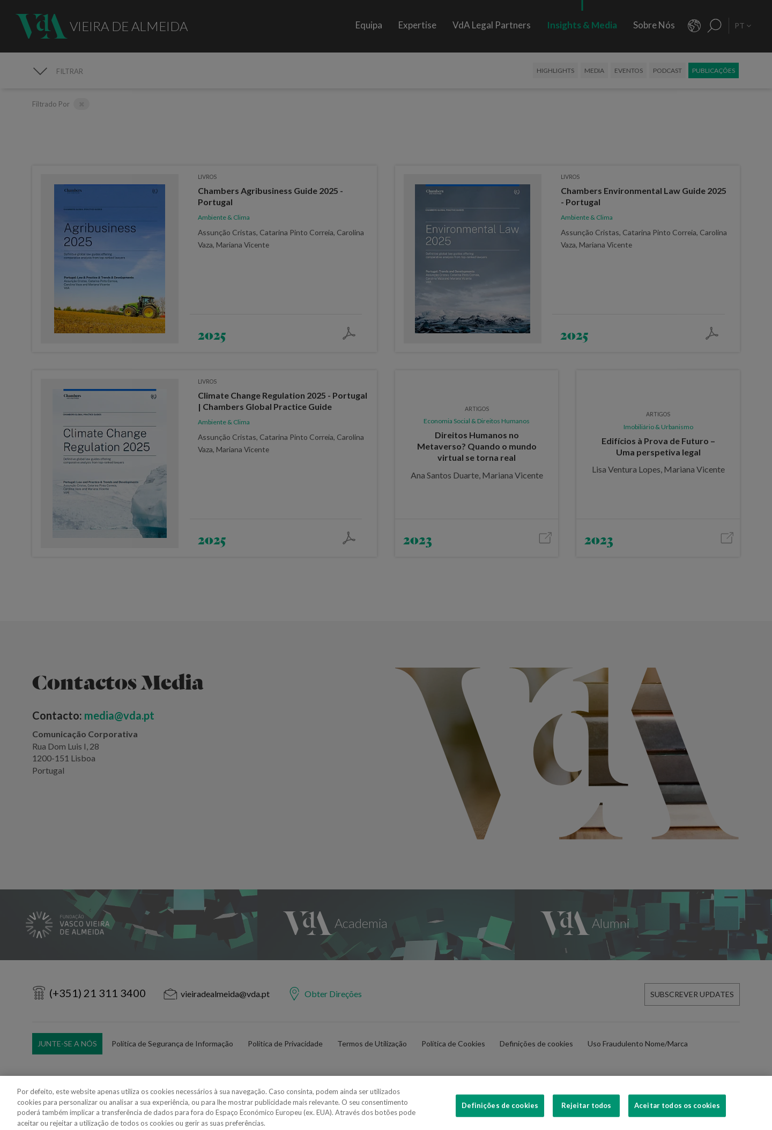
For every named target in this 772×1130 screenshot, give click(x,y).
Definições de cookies (500, 1113)
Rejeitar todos (586, 1113)
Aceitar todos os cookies (677, 1113)
